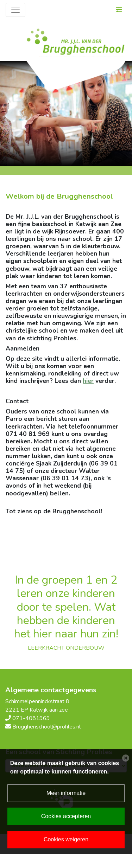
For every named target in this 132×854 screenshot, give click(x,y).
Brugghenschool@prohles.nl (46, 727)
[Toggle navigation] (15, 10)
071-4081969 (31, 718)
